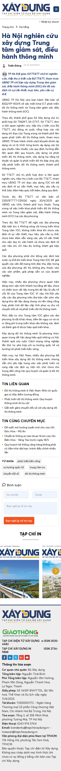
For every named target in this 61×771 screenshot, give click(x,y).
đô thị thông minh (35, 473)
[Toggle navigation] (56, 9)
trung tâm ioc (37, 467)
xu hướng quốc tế (13, 467)
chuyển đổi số (11, 473)
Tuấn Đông (14, 65)
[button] (55, 571)
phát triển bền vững (29, 461)
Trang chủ (8, 27)
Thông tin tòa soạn (16, 664)
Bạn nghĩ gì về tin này (19, 520)
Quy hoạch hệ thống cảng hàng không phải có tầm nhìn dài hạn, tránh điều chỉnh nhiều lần (30, 448)
